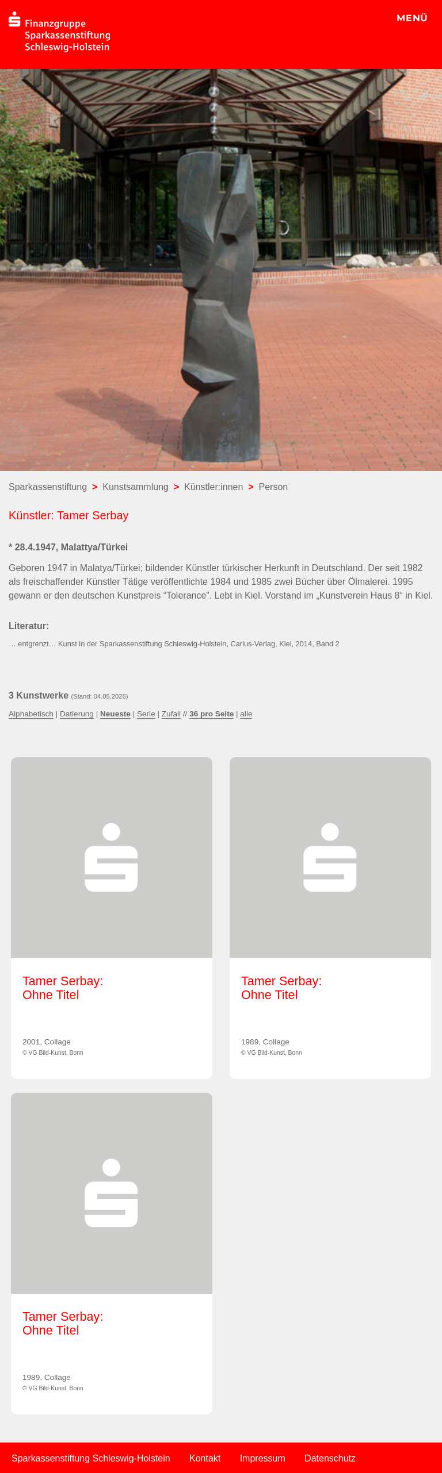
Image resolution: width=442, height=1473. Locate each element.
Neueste (115, 713)
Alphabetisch (31, 713)
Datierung (77, 713)
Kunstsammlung (135, 487)
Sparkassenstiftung (48, 487)
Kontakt (204, 1458)
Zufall (171, 713)
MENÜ (412, 18)
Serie (146, 713)
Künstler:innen (213, 487)
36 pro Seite (211, 713)
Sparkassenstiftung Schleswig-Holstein (91, 1458)
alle (246, 713)
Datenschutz (330, 1458)
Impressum (262, 1458)
